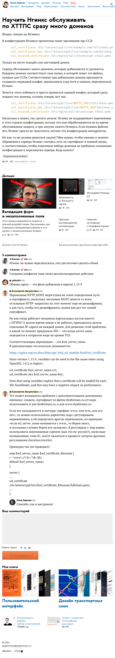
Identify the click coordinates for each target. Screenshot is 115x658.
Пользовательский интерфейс (20, 603)
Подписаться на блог (15, 156)
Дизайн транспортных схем (81, 603)
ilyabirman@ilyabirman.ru (16, 645)
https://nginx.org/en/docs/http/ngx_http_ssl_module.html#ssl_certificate (57, 353)
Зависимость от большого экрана (66, 201)
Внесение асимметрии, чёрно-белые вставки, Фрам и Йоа (83, 245)
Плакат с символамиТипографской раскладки (73, 620)
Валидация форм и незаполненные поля (23, 214)
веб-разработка (21, 161)
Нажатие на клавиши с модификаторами (98, 223)
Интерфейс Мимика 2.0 (98, 194)
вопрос (33, 161)
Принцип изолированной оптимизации (68, 223)
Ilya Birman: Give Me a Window (15, 245)
